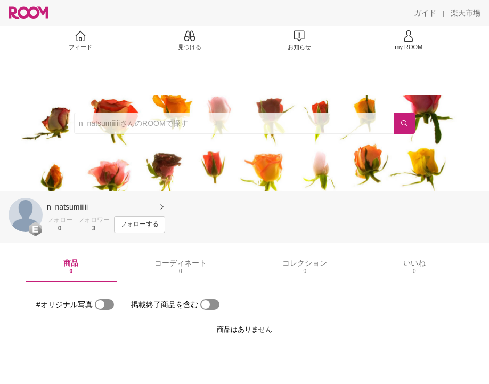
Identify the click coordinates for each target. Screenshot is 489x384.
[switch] (104, 304)
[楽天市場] (465, 13)
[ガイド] (425, 13)
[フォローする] (139, 224)
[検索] (404, 123)
